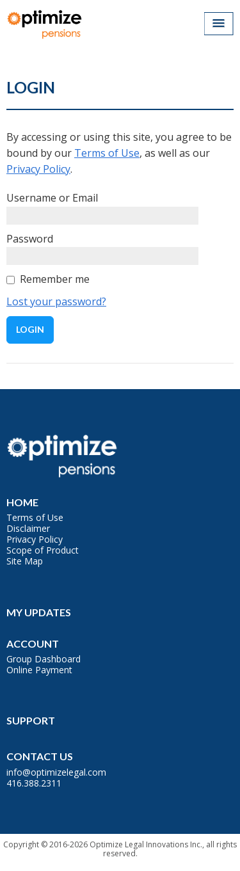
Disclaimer (28, 528)
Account (32, 643)
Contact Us (39, 756)
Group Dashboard (43, 659)
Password (29, 239)
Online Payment (39, 670)
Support (30, 720)
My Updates (38, 612)
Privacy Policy (38, 169)
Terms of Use (107, 153)
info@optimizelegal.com (56, 772)
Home (22, 502)
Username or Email (52, 198)
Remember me (55, 279)
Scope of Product (42, 550)
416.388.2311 (33, 783)
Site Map (24, 561)
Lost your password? (56, 301)
